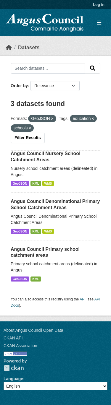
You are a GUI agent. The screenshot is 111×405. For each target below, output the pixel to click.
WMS (48, 183)
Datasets (29, 48)
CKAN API (13, 338)
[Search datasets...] (48, 68)
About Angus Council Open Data (33, 330)
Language (13, 378)
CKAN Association (20, 345)
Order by (19, 85)
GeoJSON (20, 183)
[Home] (9, 48)
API (83, 299)
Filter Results (28, 137)
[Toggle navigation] (99, 23)
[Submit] (92, 68)
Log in (98, 4)
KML (35, 183)
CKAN (14, 368)
